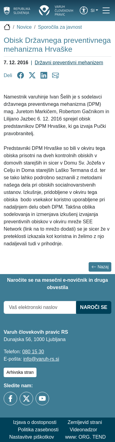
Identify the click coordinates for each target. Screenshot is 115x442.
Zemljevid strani (84, 422)
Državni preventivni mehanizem (69, 62)
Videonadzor (83, 429)
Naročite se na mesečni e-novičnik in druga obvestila (57, 283)
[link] (84, 10)
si (92, 10)
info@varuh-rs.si (41, 359)
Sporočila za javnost (60, 27)
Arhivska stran (20, 372)
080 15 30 (33, 351)
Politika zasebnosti (38, 429)
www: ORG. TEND (85, 437)
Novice (24, 27)
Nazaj (100, 267)
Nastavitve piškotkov (31, 437)
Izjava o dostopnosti (34, 422)
